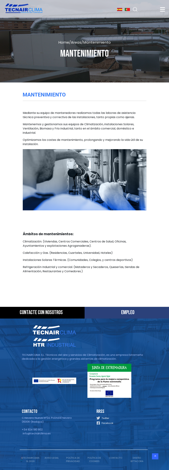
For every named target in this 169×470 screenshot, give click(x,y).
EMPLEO (127, 312)
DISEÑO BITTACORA (137, 459)
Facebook (107, 423)
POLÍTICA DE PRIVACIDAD (73, 459)
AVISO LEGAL (52, 458)
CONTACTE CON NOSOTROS (41, 312)
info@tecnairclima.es (37, 433)
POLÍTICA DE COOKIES (94, 459)
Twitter (105, 418)
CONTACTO (115, 458)
